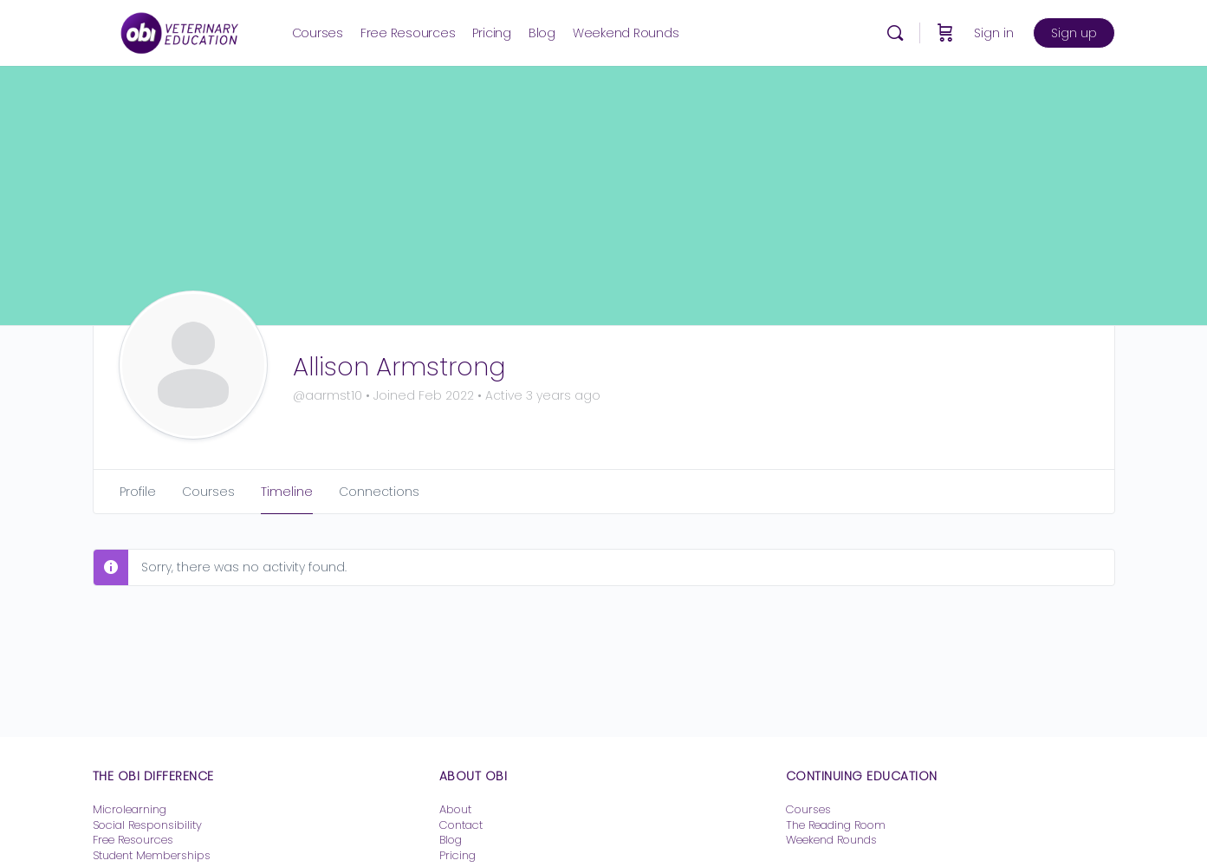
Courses (808, 809)
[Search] (895, 33)
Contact (461, 825)
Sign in (994, 33)
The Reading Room (837, 825)
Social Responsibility (147, 825)
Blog (450, 839)
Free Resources (133, 839)
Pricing (457, 855)
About (455, 809)
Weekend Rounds (831, 839)
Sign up (1074, 33)
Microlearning (129, 809)
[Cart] (945, 33)
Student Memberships (152, 855)
